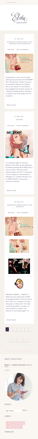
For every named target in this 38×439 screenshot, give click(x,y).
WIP (20, 427)
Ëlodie (11, 49)
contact (18, 367)
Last (26, 340)
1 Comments (24, 212)
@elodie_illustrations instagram (19, 351)
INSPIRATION (11, 427)
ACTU (9, 423)
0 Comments (24, 49)
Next (19, 340)
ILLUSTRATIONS (19, 423)
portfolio (11, 2)
